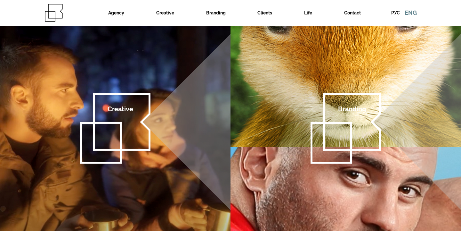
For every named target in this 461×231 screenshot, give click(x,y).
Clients (264, 12)
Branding (216, 12)
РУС (395, 13)
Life (308, 12)
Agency (116, 12)
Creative (165, 12)
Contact (352, 12)
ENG (411, 13)
